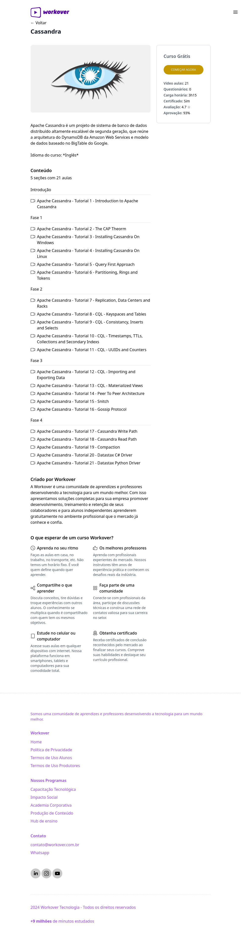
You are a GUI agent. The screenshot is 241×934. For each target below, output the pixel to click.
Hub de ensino (44, 821)
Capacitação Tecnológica (53, 789)
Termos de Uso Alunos (51, 757)
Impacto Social (44, 797)
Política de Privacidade (51, 749)
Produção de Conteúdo (52, 813)
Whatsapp (40, 852)
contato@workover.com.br (55, 844)
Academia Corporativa (51, 805)
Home (36, 742)
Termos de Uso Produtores (55, 765)
